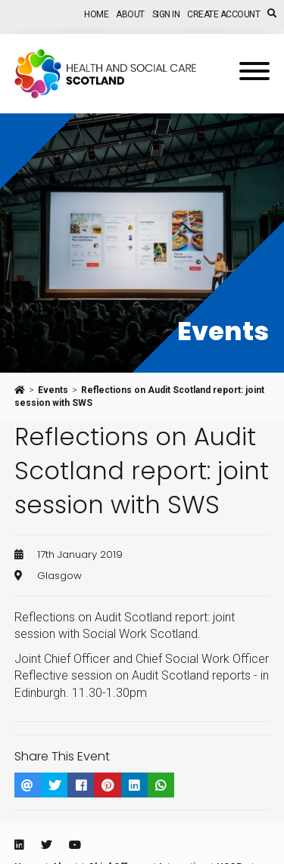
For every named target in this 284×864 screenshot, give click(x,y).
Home (96, 14)
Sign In (166, 14)
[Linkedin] (18, 845)
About (130, 14)
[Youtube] (75, 845)
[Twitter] (46, 845)
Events (53, 390)
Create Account (223, 14)
